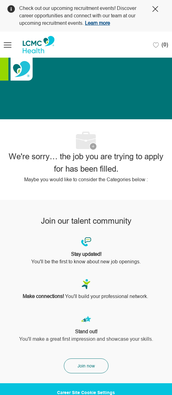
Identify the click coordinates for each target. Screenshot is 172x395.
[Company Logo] (35, 44)
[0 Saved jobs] (160, 45)
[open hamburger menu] (7, 45)
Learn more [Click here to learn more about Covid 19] (97, 23)
